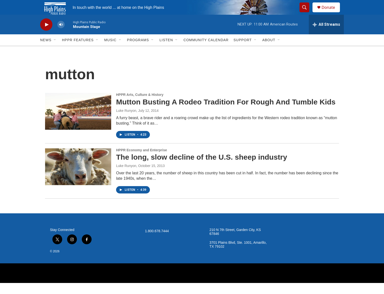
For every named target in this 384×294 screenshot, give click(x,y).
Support (242, 51)
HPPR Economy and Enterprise (141, 161)
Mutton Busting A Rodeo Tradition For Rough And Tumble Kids (226, 113)
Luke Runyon (126, 122)
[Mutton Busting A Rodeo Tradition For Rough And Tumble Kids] (78, 122)
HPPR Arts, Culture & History (139, 106)
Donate (331, 12)
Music (110, 51)
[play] (46, 35)
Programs (138, 51)
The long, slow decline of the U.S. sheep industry (201, 168)
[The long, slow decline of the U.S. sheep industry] (78, 177)
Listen (166, 51)
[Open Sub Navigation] (55, 51)
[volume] (61, 35)
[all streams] (326, 35)
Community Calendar (205, 51)
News (45, 51)
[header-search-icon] (307, 13)
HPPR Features (78, 51)
